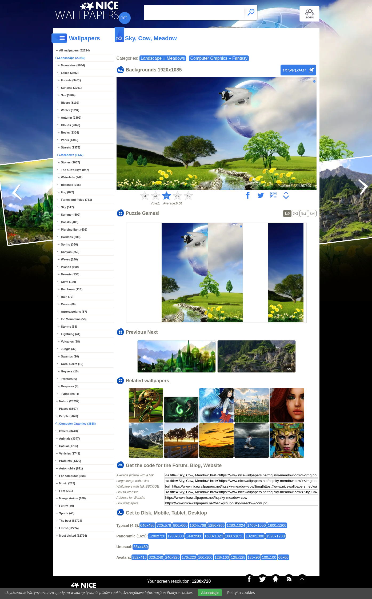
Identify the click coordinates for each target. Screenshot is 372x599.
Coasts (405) (69, 222)
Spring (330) (69, 244)
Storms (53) (69, 326)
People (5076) (68, 416)
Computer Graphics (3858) (77, 423)
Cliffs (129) (68, 281)
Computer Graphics (208, 58)
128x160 (222, 557)
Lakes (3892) (70, 72)
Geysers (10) (70, 371)
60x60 (283, 557)
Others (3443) (68, 431)
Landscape (151, 58)
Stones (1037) (70, 162)
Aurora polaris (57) (74, 311)
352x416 (139, 557)
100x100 (269, 557)
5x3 (303, 213)
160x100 (205, 557)
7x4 (312, 213)
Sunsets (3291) (71, 87)
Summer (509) (71, 214)
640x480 (147, 525)
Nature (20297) (69, 401)
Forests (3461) (71, 80)
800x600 (180, 525)
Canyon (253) (70, 252)
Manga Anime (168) (72, 498)
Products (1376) (70, 461)
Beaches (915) (71, 184)
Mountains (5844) (73, 65)
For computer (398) (72, 475)
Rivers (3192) (70, 102)
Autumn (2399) (71, 117)
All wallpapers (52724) (74, 50)
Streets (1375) (70, 147)
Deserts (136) (70, 274)
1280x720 (157, 536)
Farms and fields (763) (76, 199)
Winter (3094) (70, 110)
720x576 (164, 525)
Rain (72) (67, 296)
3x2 (295, 213)
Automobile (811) (71, 468)
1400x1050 (256, 525)
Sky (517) (67, 207)
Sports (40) (66, 513)
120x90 (253, 557)
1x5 (287, 213)
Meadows (176, 58)
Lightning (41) (71, 334)
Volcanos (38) (70, 341)
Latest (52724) (69, 528)
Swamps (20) (70, 356)
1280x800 (175, 536)
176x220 (189, 557)
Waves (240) (69, 259)
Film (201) (66, 490)
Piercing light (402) (74, 229)
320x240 (156, 557)
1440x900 (194, 536)
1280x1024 (236, 525)
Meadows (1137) (72, 154)
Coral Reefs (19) (72, 363)
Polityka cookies (241, 592)
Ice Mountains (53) (74, 319)
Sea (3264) (68, 95)
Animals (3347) (69, 438)
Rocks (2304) (70, 132)
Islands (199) (70, 266)
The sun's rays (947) (75, 169)
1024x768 (198, 525)
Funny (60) (66, 505)
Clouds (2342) (70, 125)
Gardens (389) (71, 237)
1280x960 (216, 525)
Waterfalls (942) (72, 177)
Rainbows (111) (72, 289)
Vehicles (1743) (69, 453)
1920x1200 (275, 536)
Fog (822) (67, 192)
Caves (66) (68, 304)
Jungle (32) (69, 349)
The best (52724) (70, 520)
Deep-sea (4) (69, 386)
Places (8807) (68, 408)
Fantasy (239, 58)
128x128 (238, 557)
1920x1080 (255, 536)
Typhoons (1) (70, 393)
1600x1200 (277, 525)
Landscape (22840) (72, 57)
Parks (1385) (69, 140)
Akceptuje (209, 592)
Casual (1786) (68, 446)
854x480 (140, 547)
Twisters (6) (69, 378)
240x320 (172, 557)
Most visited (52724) (73, 535)
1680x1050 (234, 536)
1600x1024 (214, 536)
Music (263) (67, 483)
